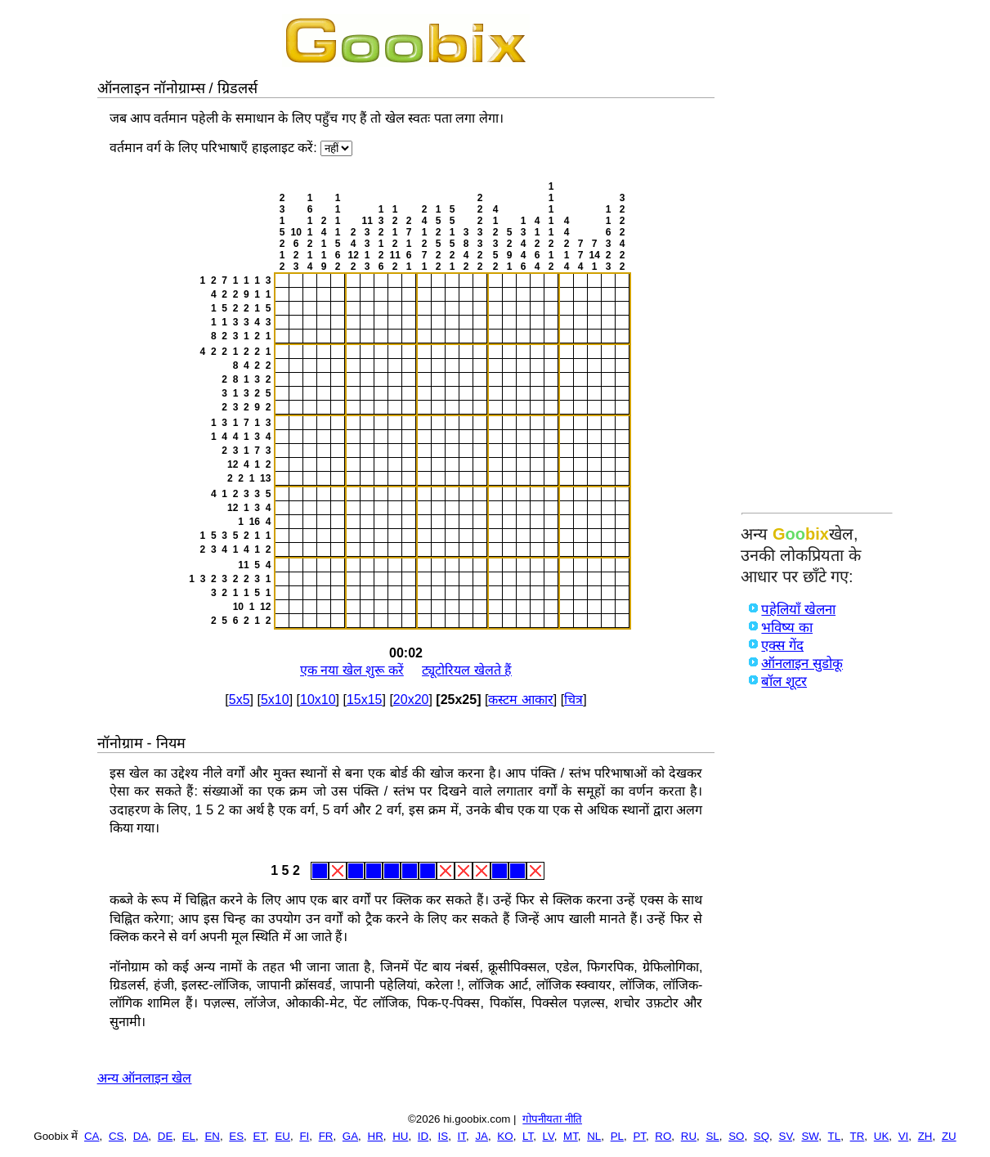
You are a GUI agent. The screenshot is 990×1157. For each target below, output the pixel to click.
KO (505, 1136)
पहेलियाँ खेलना (798, 609)
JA (481, 1136)
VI (903, 1136)
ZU (949, 1136)
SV (786, 1136)
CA (92, 1136)
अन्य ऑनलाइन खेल (144, 1078)
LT (527, 1136)
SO (736, 1136)
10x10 (318, 699)
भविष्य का (787, 627)
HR (375, 1136)
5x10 (275, 699)
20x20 (411, 699)
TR (857, 1136)
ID (423, 1136)
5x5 (239, 699)
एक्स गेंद (782, 645)
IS (443, 1136)
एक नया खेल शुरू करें (352, 670)
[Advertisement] (817, 259)
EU (282, 1136)
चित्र (573, 699)
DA (141, 1136)
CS (116, 1136)
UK (881, 1136)
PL (617, 1136)
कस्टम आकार (520, 699)
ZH (925, 1136)
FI (304, 1136)
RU (689, 1136)
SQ (761, 1136)
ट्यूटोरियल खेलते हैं (467, 670)
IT (462, 1136)
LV (548, 1136)
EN (212, 1136)
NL (594, 1136)
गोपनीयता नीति (552, 1119)
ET (260, 1136)
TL (834, 1136)
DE (165, 1136)
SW (809, 1136)
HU (400, 1136)
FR (326, 1136)
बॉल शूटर (784, 681)
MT (570, 1136)
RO (663, 1136)
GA (350, 1136)
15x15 (365, 699)
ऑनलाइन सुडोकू (802, 663)
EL (188, 1136)
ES (236, 1136)
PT (639, 1136)
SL (712, 1136)
